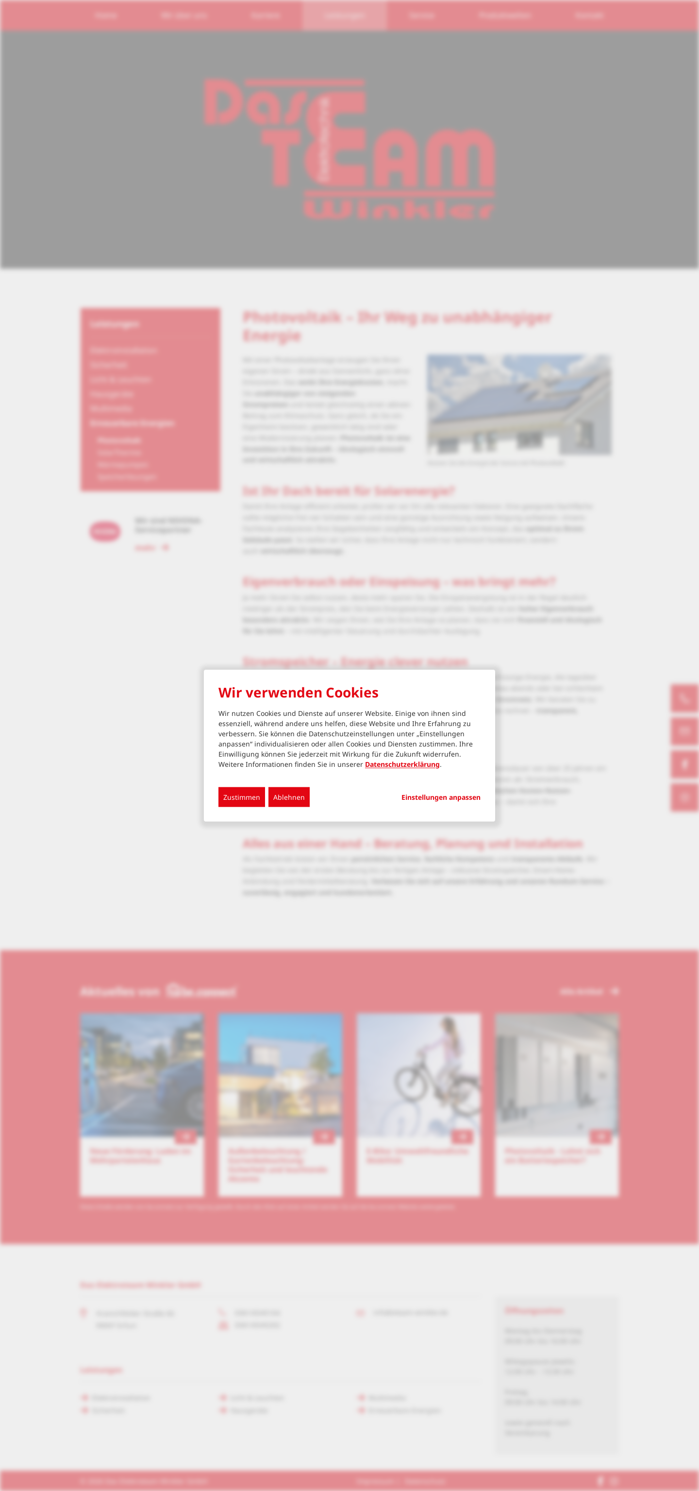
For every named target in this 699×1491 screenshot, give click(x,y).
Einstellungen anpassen (441, 797)
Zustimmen (241, 796)
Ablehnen (289, 796)
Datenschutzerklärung (402, 763)
